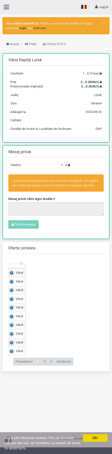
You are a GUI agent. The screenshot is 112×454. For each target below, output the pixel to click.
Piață (32, 44)
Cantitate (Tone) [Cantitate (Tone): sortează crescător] (33, 270)
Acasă (14, 44)
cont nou (39, 28)
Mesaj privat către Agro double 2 (31, 199)
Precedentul (24, 423)
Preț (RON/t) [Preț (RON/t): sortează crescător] (59, 270)
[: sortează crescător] (16, 270)
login (23, 28)
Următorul (64, 423)
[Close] (103, 23)
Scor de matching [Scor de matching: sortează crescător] (84, 270)
